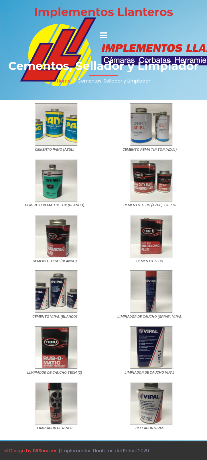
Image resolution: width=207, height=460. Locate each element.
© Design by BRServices (31, 450)
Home (64, 81)
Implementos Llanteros (103, 12)
